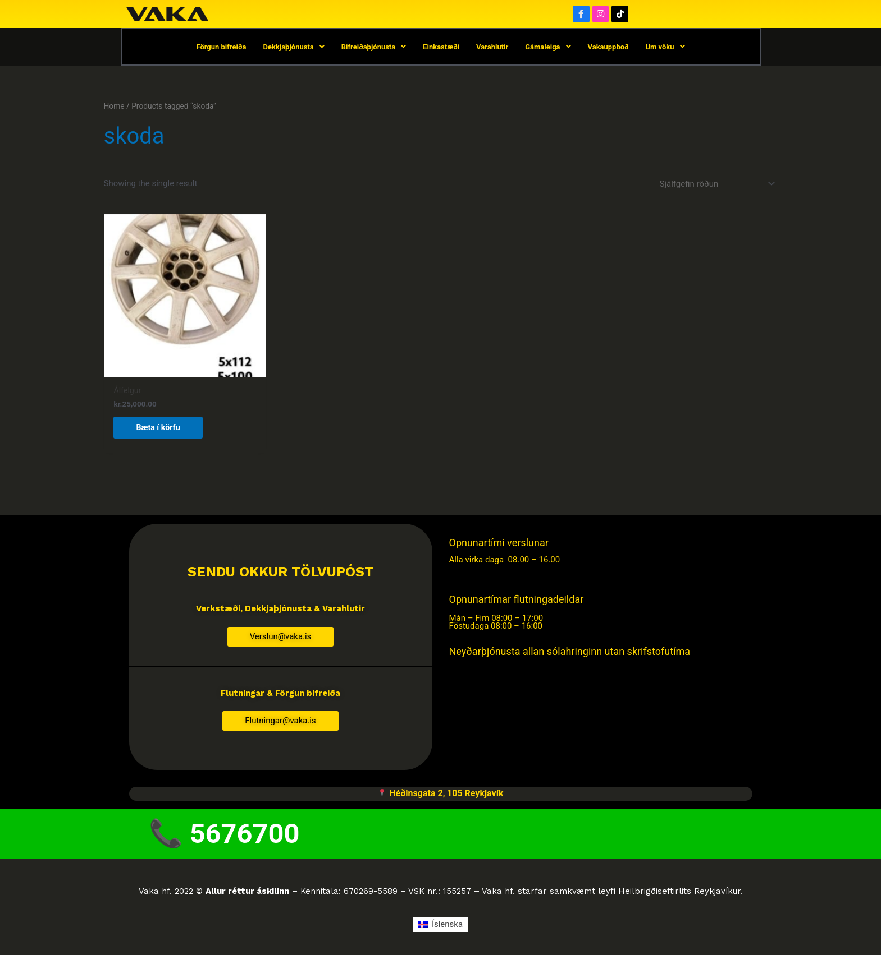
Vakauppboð (608, 47)
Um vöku (665, 47)
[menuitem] (440, 926)
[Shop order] (715, 185)
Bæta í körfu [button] (159, 427)
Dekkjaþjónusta (293, 47)
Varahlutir (492, 47)
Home (114, 107)
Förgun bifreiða (221, 47)
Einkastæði (441, 47)
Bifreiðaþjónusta (374, 47)
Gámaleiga (547, 47)
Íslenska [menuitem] (447, 926)
